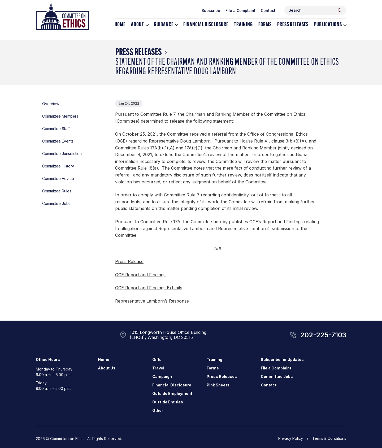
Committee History (58, 166)
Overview (50, 103)
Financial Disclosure (205, 25)
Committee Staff (56, 128)
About (137, 25)
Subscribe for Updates (282, 359)
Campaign (162, 376)
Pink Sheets (218, 385)
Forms (265, 25)
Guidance (163, 25)
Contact (268, 10)
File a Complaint (240, 10)
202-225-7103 (323, 335)
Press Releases (293, 25)
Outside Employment (172, 393)
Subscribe (211, 10)
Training (243, 25)
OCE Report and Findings (140, 274)
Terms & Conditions (329, 438)
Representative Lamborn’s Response (152, 301)
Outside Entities (167, 402)
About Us (106, 368)
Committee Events (57, 141)
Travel (158, 368)
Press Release (129, 261)
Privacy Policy (290, 438)
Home (120, 25)
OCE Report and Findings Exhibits (148, 287)
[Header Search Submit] (340, 10)
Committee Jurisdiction (62, 153)
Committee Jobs (56, 203)
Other (157, 410)
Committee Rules (56, 191)
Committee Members (60, 116)
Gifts (157, 359)
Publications (328, 25)
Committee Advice (58, 178)
